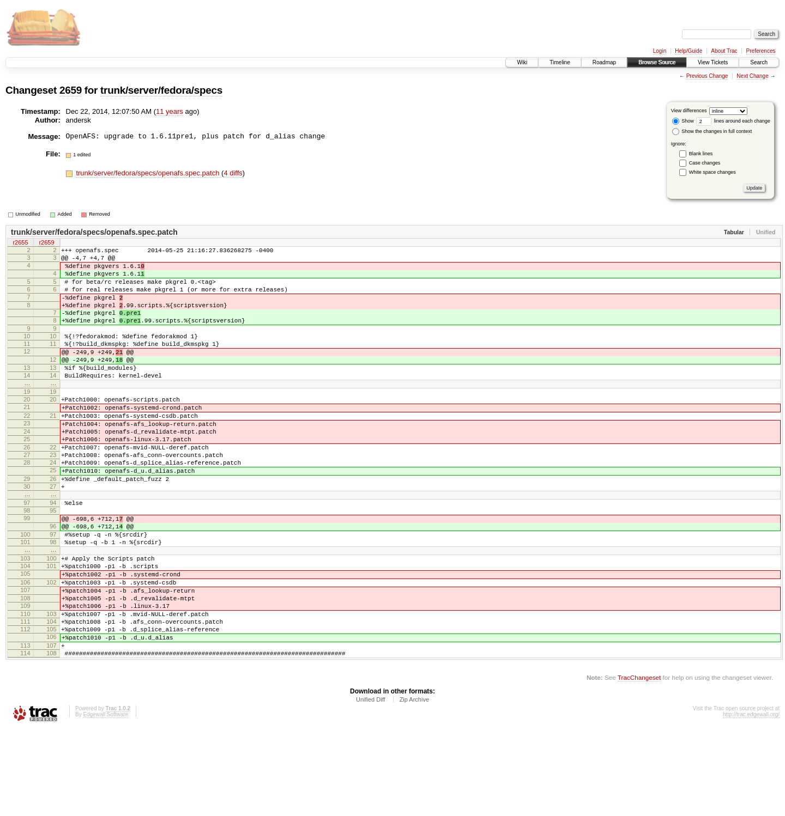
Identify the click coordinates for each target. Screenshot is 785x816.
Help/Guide (688, 51)
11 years (169, 111)
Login (659, 51)
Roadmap (604, 62)
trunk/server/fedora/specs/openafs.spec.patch (148, 173)
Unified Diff (370, 786)
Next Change (752, 76)
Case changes (705, 163)
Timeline (560, 62)
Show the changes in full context (712, 131)
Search (759, 62)
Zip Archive (414, 786)
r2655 (20, 243)
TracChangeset (639, 764)
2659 (70, 90)
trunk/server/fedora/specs (161, 90)
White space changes (712, 172)
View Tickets (713, 62)
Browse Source (656, 62)
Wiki (522, 62)
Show (683, 121)
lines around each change (733, 121)
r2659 (46, 243)
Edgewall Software (105, 801)
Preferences (761, 51)
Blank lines (701, 153)
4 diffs (233, 173)
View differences (689, 110)
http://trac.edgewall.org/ (751, 801)
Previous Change (707, 76)
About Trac (724, 51)
